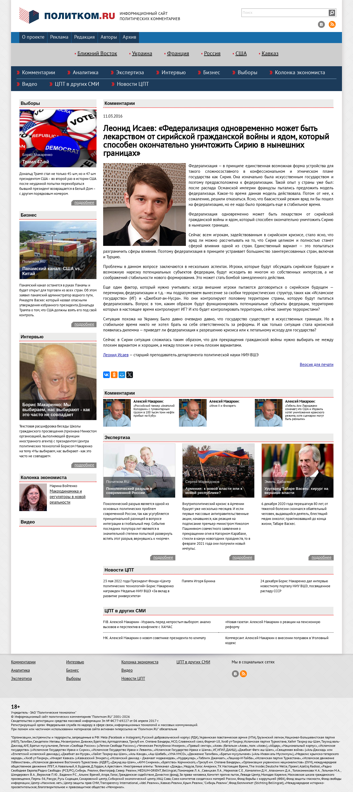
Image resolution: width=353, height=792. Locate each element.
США (241, 53)
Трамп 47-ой (35, 162)
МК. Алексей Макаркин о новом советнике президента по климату (154, 638)
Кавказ (270, 53)
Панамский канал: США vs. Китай (51, 271)
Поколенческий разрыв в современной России (129, 491)
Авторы (109, 37)
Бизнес (211, 72)
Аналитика (85, 72)
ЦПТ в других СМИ (77, 84)
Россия (212, 53)
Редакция (84, 37)
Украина (142, 53)
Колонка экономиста (300, 72)
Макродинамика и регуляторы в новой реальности (67, 497)
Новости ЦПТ (133, 84)
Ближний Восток (97, 53)
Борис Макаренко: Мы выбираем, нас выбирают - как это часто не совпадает (56, 409)
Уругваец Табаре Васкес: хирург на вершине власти (296, 491)
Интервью (174, 72)
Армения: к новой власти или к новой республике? (213, 491)
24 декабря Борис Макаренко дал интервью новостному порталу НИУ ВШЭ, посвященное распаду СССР (295, 586)
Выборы (247, 72)
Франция (178, 53)
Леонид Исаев (116, 354)
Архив (129, 37)
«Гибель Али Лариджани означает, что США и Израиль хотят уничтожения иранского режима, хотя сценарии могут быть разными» (304, 412)
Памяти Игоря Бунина (198, 581)
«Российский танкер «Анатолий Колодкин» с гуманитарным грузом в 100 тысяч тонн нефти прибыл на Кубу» (154, 411)
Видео (29, 84)
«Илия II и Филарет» (222, 406)
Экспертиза (130, 72)
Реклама (59, 37)
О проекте (33, 37)
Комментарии (38, 72)
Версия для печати (316, 364)
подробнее (84, 202)
